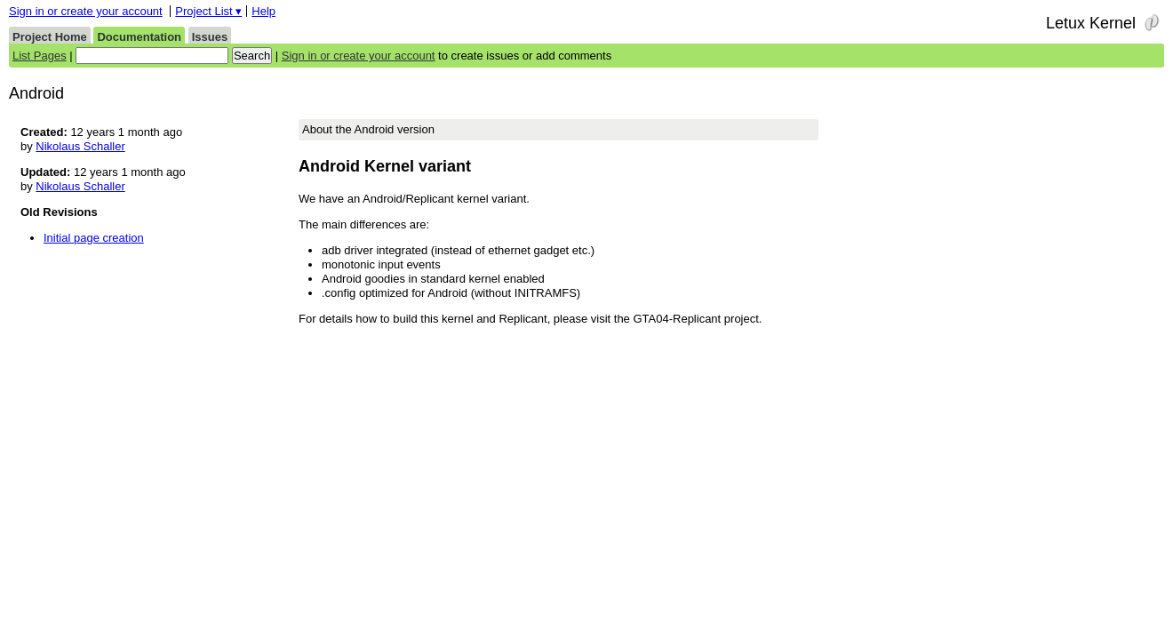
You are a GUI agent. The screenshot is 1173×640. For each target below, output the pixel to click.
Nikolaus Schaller (80, 146)
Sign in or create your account (86, 11)
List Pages (39, 55)
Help (263, 11)
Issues (209, 37)
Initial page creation (94, 237)
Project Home (49, 37)
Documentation (139, 37)
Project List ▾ (208, 11)
